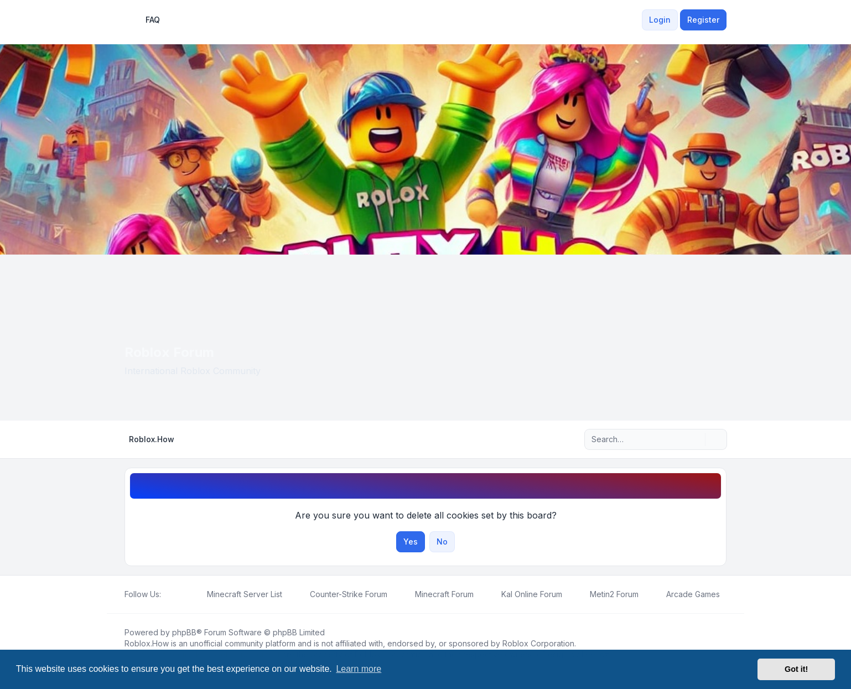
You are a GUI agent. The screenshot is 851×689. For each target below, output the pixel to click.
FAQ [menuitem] (145, 20)
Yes (410, 541)
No (442, 541)
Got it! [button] (796, 669)
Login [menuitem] (660, 19)
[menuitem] (635, 20)
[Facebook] (167, 594)
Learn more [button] (358, 669)
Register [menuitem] (703, 19)
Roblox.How (146, 643)
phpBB (184, 632)
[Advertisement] (425, 337)
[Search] (695, 439)
